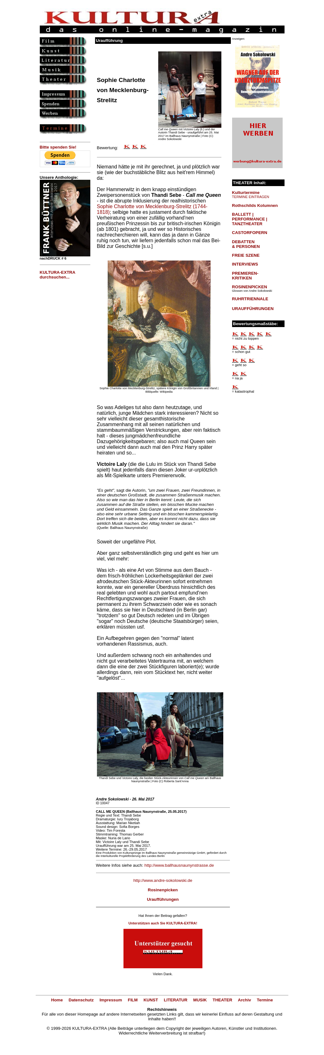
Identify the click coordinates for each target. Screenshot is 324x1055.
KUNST (150, 1000)
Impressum (110, 1000)
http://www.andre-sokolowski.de (162, 880)
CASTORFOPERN (249, 232)
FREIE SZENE (246, 255)
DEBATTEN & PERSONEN (246, 244)
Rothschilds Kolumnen (255, 205)
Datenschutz (81, 1000)
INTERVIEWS (245, 264)
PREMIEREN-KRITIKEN (245, 275)
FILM (133, 1000)
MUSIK (200, 1000)
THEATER (222, 1000)
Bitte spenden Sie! (58, 147)
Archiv (244, 1000)
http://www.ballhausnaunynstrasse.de (179, 865)
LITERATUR (176, 1000)
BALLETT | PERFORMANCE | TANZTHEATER (249, 219)
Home (57, 1000)
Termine (265, 1000)
